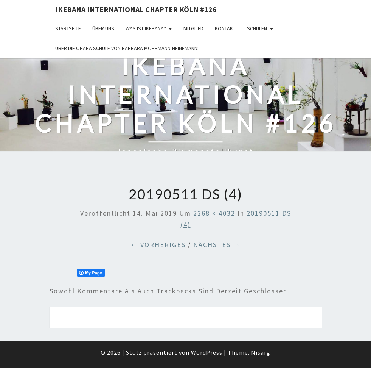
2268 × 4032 (214, 213)
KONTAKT (225, 28)
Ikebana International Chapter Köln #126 (136, 9)
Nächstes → (217, 244)
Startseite (68, 28)
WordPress (206, 352)
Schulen (257, 28)
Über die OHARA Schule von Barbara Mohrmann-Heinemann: (127, 48)
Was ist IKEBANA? (146, 28)
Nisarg (260, 352)
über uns (103, 28)
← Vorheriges (158, 244)
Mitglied (193, 28)
